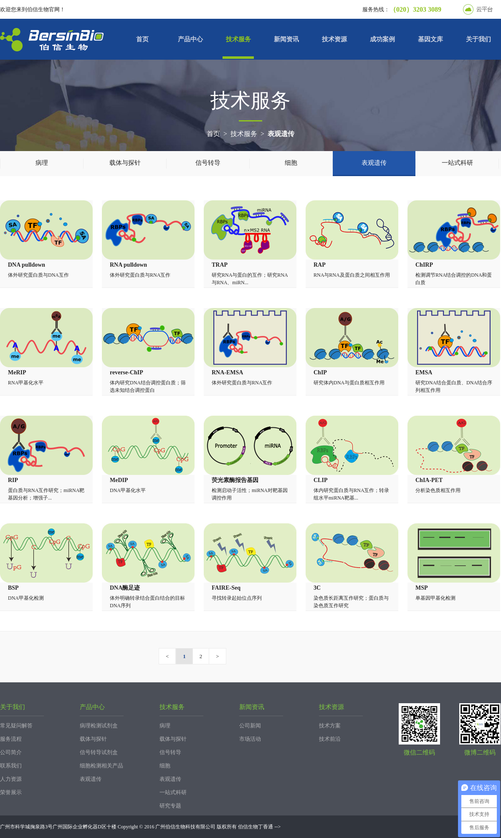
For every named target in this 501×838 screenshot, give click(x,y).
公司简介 (11, 752)
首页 (142, 39)
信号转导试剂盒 (99, 752)
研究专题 (170, 806)
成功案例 (382, 39)
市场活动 (250, 739)
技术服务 (238, 39)
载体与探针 (125, 162)
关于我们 (478, 39)
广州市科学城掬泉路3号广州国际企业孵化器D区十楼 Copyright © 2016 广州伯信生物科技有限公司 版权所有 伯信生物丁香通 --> (140, 827)
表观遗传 (281, 133)
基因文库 (430, 39)
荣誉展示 (11, 792)
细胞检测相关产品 (101, 765)
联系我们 (11, 765)
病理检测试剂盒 (99, 725)
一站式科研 (457, 162)
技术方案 (330, 725)
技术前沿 (330, 739)
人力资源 (11, 779)
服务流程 (11, 739)
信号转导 (207, 162)
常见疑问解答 (16, 725)
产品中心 (190, 39)
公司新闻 (250, 725)
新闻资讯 (286, 39)
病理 (41, 162)
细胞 (291, 162)
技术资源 (334, 39)
